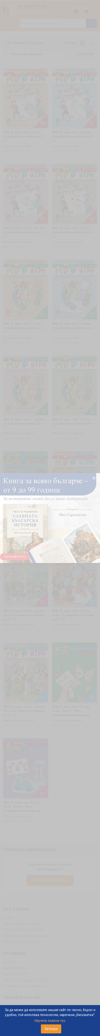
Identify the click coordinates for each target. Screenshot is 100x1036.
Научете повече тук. (50, 1021)
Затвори (51, 1029)
